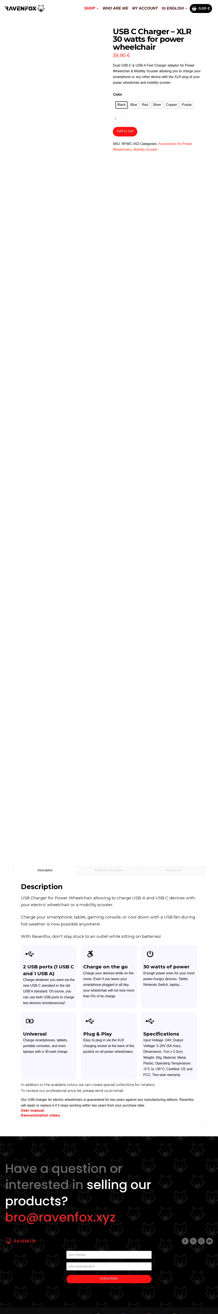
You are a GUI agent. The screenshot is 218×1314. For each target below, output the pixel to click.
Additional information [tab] (109, 870)
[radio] (121, 105)
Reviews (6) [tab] (173, 870)
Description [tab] (45, 870)
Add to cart (125, 131)
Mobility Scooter (145, 149)
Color (117, 94)
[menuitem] (174, 8)
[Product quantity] (120, 118)
